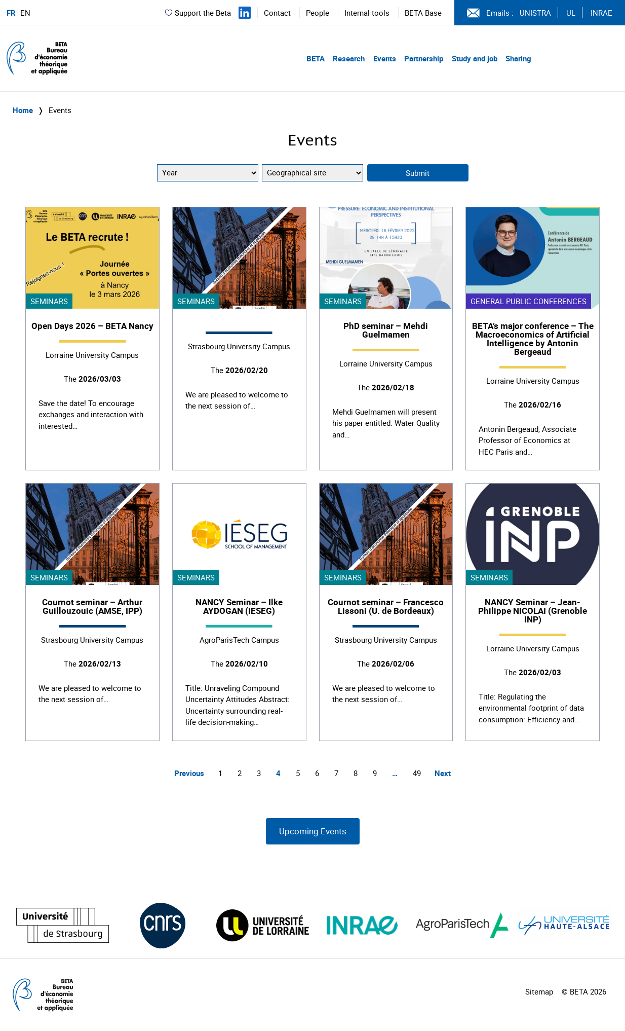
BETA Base (423, 13)
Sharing (518, 58)
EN (25, 13)
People (317, 13)
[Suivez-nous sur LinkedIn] (245, 13)
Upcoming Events (312, 831)
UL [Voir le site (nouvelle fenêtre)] (570, 13)
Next (443, 773)
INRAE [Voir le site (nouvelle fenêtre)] (601, 13)
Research (349, 58)
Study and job (474, 58)
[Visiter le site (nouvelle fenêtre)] (62, 925)
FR (11, 13)
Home (23, 110)
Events (384, 58)
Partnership (423, 58)
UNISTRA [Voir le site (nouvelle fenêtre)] (535, 13)
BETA (315, 58)
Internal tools (366, 13)
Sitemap (539, 991)
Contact (277, 13)
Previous (189, 773)
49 (417, 773)
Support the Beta (197, 13)
